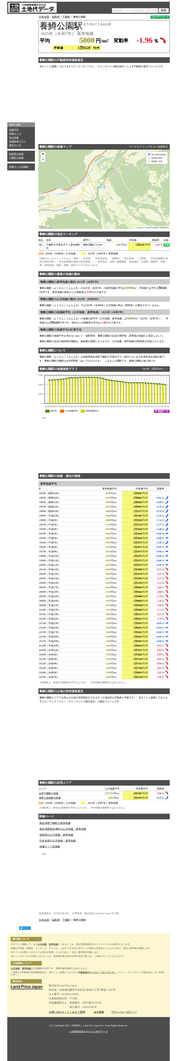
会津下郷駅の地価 (48, 793)
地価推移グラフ (17, 141)
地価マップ (15, 133)
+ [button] (43, 154)
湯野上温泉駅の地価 (50, 798)
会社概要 (99, 1012)
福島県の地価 (16, 154)
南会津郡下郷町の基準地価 (55, 823)
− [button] (43, 159)
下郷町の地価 (16, 157)
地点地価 (14, 137)
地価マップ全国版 (18, 166)
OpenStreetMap (152, 227)
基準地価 (53, 944)
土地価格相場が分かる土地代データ (88, 1031)
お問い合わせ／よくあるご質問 (67, 1012)
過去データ (15, 145)
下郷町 (66, 17)
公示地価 (42, 944)
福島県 (56, 17)
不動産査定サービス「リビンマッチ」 (97, 972)
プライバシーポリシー (124, 1012)
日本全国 (44, 17)
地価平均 (14, 130)
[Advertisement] (21, 67)
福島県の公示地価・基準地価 (56, 834)
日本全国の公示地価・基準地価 (57, 840)
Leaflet (139, 227)
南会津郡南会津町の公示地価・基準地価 (62, 829)
